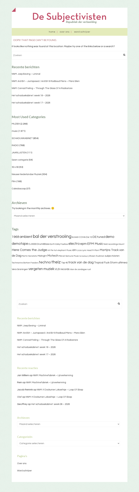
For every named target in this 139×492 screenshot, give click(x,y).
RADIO (15, 145)
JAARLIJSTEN (19, 152)
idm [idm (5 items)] (74, 250)
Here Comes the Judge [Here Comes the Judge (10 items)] (29, 250)
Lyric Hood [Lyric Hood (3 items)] (87, 250)
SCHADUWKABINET (22, 138)
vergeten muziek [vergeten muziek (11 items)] (41, 269)
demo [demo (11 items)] (109, 237)
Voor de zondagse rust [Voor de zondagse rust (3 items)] (80, 269)
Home (52, 32)
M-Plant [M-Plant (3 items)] (95, 250)
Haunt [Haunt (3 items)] (121, 244)
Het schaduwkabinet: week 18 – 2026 (31, 95)
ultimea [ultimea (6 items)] (122, 262)
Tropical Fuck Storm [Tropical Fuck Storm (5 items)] (106, 262)
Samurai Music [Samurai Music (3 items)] (72, 256)
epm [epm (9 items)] (83, 243)
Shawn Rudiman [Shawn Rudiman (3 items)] (96, 256)
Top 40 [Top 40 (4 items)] (64, 263)
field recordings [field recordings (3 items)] (111, 244)
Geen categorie (20, 160)
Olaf (19, 397)
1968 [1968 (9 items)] (15, 236)
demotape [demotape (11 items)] (20, 244)
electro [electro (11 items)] (74, 244)
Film (14, 181)
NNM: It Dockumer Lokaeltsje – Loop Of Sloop (60, 390)
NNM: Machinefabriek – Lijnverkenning (53, 375)
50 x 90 (15, 167)
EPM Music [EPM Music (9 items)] (95, 243)
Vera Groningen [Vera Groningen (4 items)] (20, 269)
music (15, 131)
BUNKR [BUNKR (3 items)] (75, 237)
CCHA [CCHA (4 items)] (82, 237)
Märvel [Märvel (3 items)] (62, 256)
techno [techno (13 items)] (45, 262)
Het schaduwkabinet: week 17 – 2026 (31, 103)
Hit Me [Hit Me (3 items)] (50, 250)
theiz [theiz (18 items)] (56, 262)
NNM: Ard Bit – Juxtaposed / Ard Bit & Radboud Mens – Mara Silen (46, 81)
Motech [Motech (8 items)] (52, 255)
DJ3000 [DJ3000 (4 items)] (32, 244)
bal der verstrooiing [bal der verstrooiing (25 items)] (52, 236)
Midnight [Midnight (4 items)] (42, 256)
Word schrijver (82, 32)
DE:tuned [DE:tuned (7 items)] (99, 236)
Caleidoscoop (19, 189)
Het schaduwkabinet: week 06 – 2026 (50, 404)
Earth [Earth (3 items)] (52, 244)
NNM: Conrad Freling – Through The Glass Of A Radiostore (42, 88)
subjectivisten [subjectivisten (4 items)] (112, 256)
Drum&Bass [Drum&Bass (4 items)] (43, 244)
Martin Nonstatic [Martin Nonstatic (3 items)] (29, 256)
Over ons (64, 32)
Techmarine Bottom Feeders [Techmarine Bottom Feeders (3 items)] (25, 263)
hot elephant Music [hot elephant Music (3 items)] (63, 250)
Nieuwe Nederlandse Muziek (26, 174)
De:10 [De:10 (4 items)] (89, 237)
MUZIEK (16, 124)
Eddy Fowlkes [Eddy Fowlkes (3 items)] (61, 244)
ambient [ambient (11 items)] (26, 237)
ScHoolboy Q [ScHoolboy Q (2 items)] (84, 256)
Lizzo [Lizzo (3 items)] (79, 250)
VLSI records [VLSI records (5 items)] (62, 269)
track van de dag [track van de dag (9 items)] (81, 262)
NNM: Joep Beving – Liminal (26, 74)
